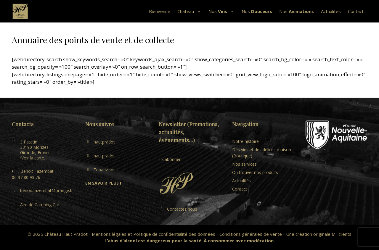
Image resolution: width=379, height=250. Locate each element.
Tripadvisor (104, 169)
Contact (356, 11)
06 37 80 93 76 (26, 177)
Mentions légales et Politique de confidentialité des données (153, 234)
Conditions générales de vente (250, 234)
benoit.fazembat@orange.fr (46, 190)
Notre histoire (245, 141)
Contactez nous (182, 209)
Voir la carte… (34, 158)
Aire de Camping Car (39, 204)
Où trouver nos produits (255, 172)
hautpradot (104, 142)
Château (191, 11)
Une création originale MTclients (318, 234)
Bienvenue (159, 11)
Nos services (244, 164)
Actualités (331, 11)
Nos (223, 11)
